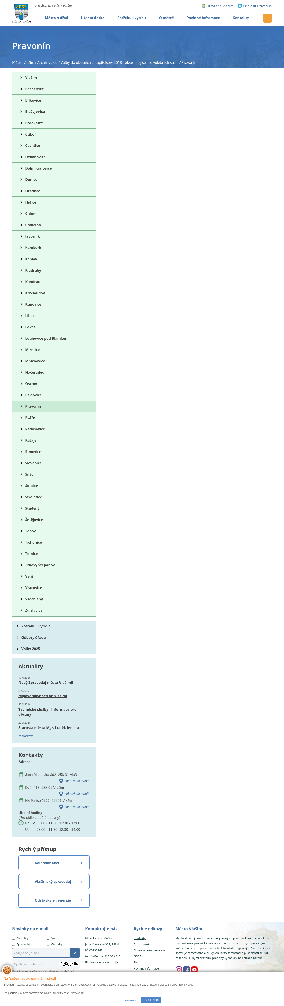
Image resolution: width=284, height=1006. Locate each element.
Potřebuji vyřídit (35, 626)
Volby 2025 (30, 648)
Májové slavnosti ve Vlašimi (42, 695)
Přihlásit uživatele (257, 6)
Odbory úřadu (33, 637)
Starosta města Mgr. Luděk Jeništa (48, 727)
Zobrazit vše (26, 736)
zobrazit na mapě (77, 781)
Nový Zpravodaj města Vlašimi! (45, 682)
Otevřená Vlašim (219, 6)
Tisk (136, 962)
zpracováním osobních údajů (57, 971)
